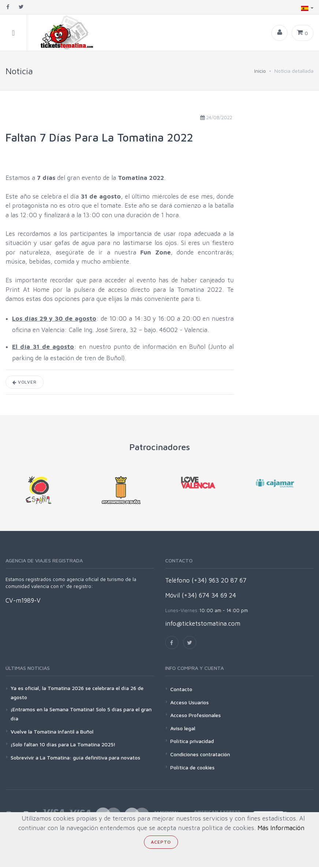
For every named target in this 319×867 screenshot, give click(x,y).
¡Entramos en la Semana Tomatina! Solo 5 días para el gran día (81, 713)
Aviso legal (182, 728)
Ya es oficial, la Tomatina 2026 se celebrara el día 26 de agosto (77, 692)
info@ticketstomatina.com (202, 623)
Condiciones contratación (200, 754)
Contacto (181, 689)
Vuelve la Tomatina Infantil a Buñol (52, 731)
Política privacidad (192, 741)
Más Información (280, 828)
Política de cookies (192, 767)
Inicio (260, 71)
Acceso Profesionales (195, 715)
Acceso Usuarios (189, 702)
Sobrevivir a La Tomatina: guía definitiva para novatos (75, 757)
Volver (24, 382)
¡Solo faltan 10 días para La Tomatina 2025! (63, 744)
